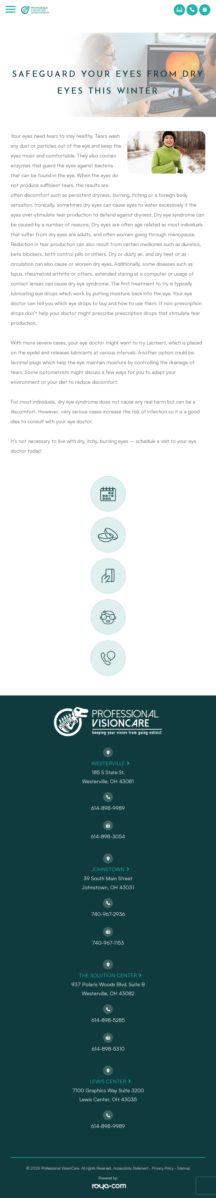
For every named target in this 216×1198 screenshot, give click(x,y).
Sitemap (183, 1168)
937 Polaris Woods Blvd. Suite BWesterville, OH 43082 (108, 988)
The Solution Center (108, 975)
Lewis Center (108, 1081)
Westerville (108, 763)
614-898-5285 (108, 1020)
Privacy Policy (163, 1168)
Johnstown (108, 869)
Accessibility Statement (130, 1168)
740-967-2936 (108, 914)
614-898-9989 (108, 808)
